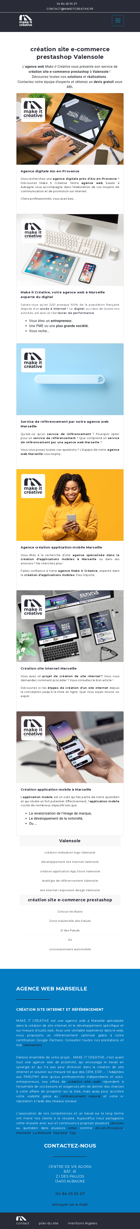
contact (23, 1223)
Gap (72, 1133)
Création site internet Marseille (49, 668)
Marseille (23, 1133)
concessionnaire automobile (70, 949)
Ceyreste (60, 1133)
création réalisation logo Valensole (70, 852)
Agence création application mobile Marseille (61, 547)
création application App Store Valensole (70, 871)
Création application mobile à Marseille (56, 789)
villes (72, 1128)
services (117, 1123)
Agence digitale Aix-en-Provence (50, 171)
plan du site (49, 1223)
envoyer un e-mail (70, 1204)
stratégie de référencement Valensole (70, 880)
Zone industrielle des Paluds (70, 920)
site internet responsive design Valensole (70, 890)
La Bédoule (42, 1133)
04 (70, 939)
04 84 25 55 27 (67, 3)
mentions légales (82, 1223)
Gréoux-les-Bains (70, 911)
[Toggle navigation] (118, 20)
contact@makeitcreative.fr (70, 8)
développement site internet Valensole (70, 861)
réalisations (32, 1045)
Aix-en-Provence (109, 1128)
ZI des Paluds (70, 930)
